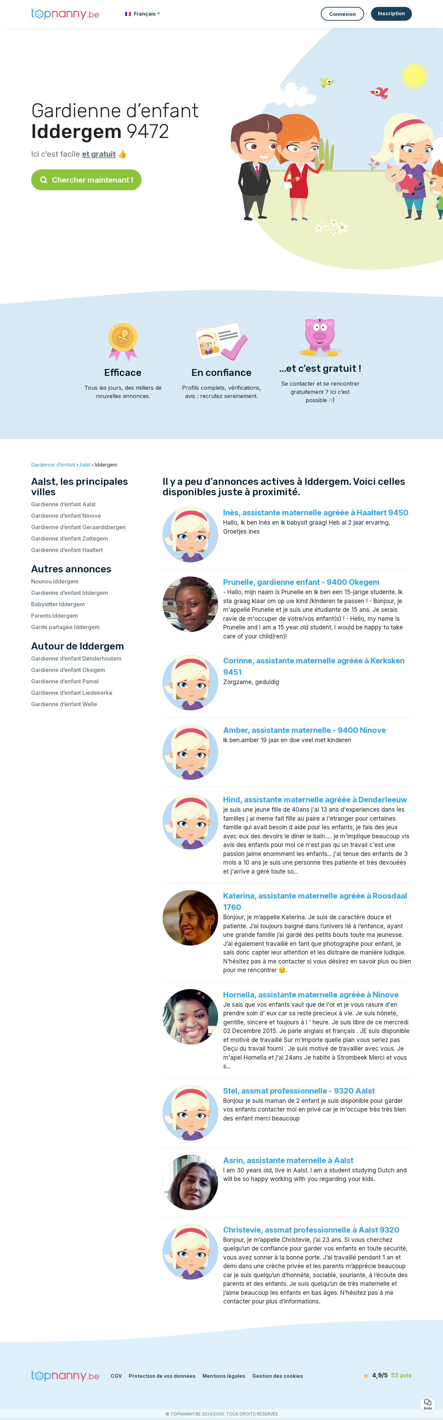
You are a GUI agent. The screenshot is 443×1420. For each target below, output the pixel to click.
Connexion (342, 14)
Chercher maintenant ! (86, 179)
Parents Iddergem (54, 615)
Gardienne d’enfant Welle (64, 704)
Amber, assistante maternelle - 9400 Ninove (304, 730)
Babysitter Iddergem (58, 604)
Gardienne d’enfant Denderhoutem (76, 658)
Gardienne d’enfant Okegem (68, 669)
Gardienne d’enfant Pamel (65, 681)
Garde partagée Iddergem (65, 627)
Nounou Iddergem (55, 581)
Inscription (391, 13)
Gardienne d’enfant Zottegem (69, 538)
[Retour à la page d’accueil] (65, 14)
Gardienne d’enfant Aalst (63, 504)
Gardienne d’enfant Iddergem (69, 592)
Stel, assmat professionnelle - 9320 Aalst (299, 1090)
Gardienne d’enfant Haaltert (67, 549)
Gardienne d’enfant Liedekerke (71, 692)
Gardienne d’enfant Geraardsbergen (78, 527)
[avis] (372, 1375)
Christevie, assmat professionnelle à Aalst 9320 (311, 1229)
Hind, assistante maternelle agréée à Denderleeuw (315, 799)
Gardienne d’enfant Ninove (66, 515)
